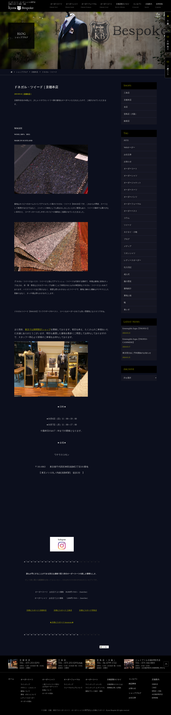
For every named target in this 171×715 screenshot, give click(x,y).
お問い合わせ (168, 42)
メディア (128, 249)
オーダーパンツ (130, 198)
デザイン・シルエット (28, 687)
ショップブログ (22, 72)
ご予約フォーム (168, 67)
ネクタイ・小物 (130, 234)
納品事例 (132, 683)
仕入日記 (128, 270)
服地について (25, 691)
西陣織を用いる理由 (114, 687)
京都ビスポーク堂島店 (88, 610)
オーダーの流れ (26, 701)
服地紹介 (128, 292)
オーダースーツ (130, 191)
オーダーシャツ (130, 177)
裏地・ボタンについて (28, 694)
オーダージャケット (132, 184)
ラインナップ (25, 684)
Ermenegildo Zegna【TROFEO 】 (135, 332)
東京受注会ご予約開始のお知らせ (136, 357)
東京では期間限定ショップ (38, 329)
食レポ (127, 313)
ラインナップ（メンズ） (94, 684)
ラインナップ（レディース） (96, 687)
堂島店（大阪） (130, 114)
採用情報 (155, 698)
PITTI (126, 141)
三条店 (127, 93)
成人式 (127, 277)
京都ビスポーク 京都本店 (36, 610)
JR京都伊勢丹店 (157, 694)
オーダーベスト (130, 213)
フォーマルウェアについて (73, 687)
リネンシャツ (129, 256)
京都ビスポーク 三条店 (63, 610)
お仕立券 (128, 155)
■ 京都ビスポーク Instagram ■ (61, 622)
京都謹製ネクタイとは (115, 684)
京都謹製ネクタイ (114, 679)
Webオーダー (129, 148)
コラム (127, 220)
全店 (126, 107)
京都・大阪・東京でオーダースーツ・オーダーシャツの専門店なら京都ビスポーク (74, 710)
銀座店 (127, 122)
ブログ (127, 242)
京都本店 (34, 72)
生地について (47, 690)
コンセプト (133, 679)
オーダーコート (130, 170)
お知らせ (128, 163)
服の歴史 (128, 285)
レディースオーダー (132, 263)
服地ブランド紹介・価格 (94, 691)
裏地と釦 (128, 299)
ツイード (128, 227)
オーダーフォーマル (132, 206)
